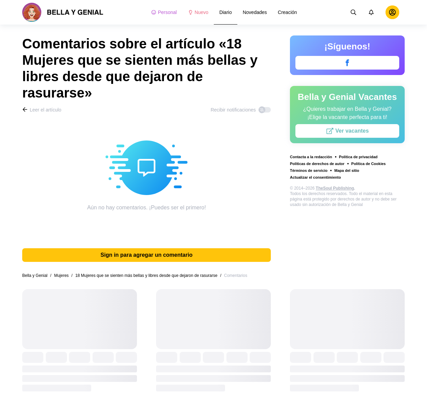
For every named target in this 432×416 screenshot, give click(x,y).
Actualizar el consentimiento (315, 177)
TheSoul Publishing (335, 188)
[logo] (62, 12)
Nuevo (198, 12)
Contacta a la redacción (311, 157)
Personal (164, 12)
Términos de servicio (309, 170)
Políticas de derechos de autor (317, 164)
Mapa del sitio (346, 170)
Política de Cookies (368, 164)
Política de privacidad (358, 157)
